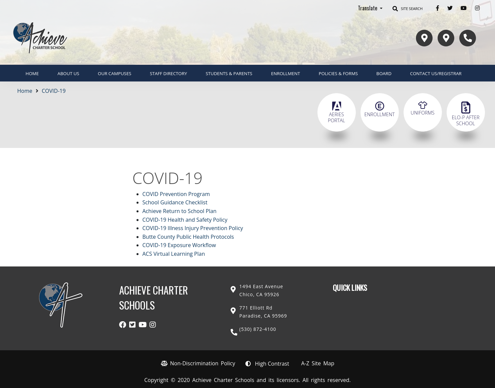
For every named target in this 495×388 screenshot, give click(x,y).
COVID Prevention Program (176, 194)
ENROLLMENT (285, 73)
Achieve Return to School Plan (180, 211)
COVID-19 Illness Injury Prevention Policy (193, 228)
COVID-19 (54, 90)
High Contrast (272, 363)
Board (384, 73)
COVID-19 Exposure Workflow (179, 245)
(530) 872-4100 (257, 329)
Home (32, 73)
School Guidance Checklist (175, 202)
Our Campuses (114, 73)
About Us (68, 73)
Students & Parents (229, 73)
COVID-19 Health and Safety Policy (185, 219)
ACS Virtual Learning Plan (174, 253)
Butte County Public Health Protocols (188, 236)
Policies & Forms (338, 73)
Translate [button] (368, 8)
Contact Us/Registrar (436, 73)
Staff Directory (168, 73)
